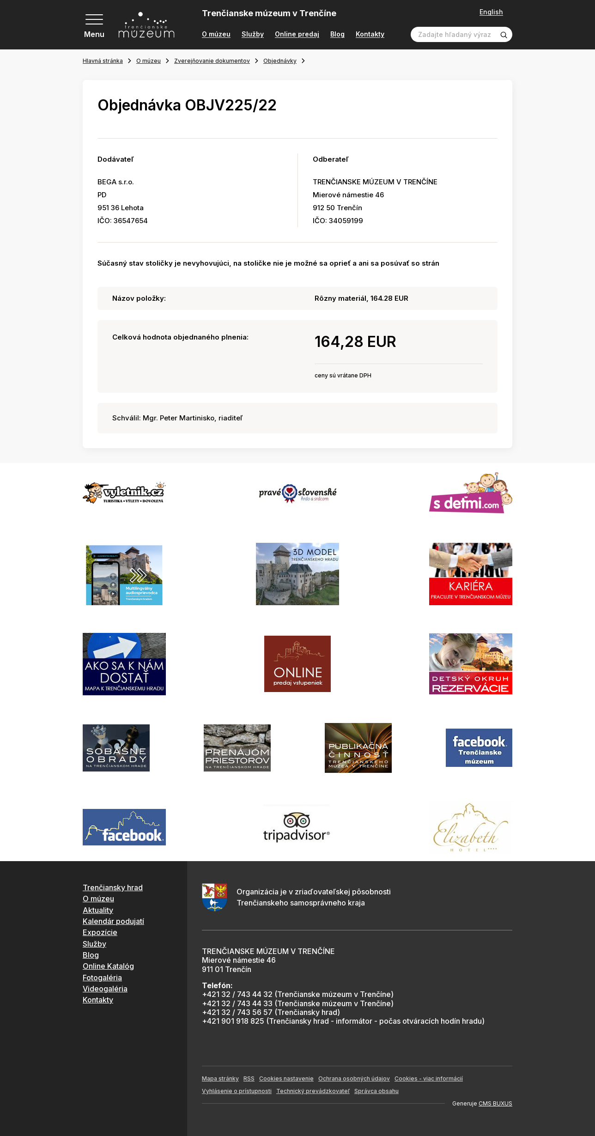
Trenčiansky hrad (113, 887)
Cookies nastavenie (286, 1078)
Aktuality (98, 910)
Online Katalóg (108, 966)
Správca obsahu (376, 1090)
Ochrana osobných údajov (354, 1078)
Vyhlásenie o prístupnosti (237, 1090)
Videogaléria (105, 988)
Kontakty (370, 34)
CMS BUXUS (495, 1103)
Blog (337, 34)
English (491, 12)
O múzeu (216, 34)
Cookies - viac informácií (429, 1078)
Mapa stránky (220, 1078)
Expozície (100, 932)
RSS (249, 1078)
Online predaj (297, 34)
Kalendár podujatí (113, 921)
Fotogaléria (102, 977)
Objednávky (280, 60)
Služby (253, 34)
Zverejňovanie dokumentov (212, 60)
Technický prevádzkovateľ (313, 1090)
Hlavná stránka (103, 60)
